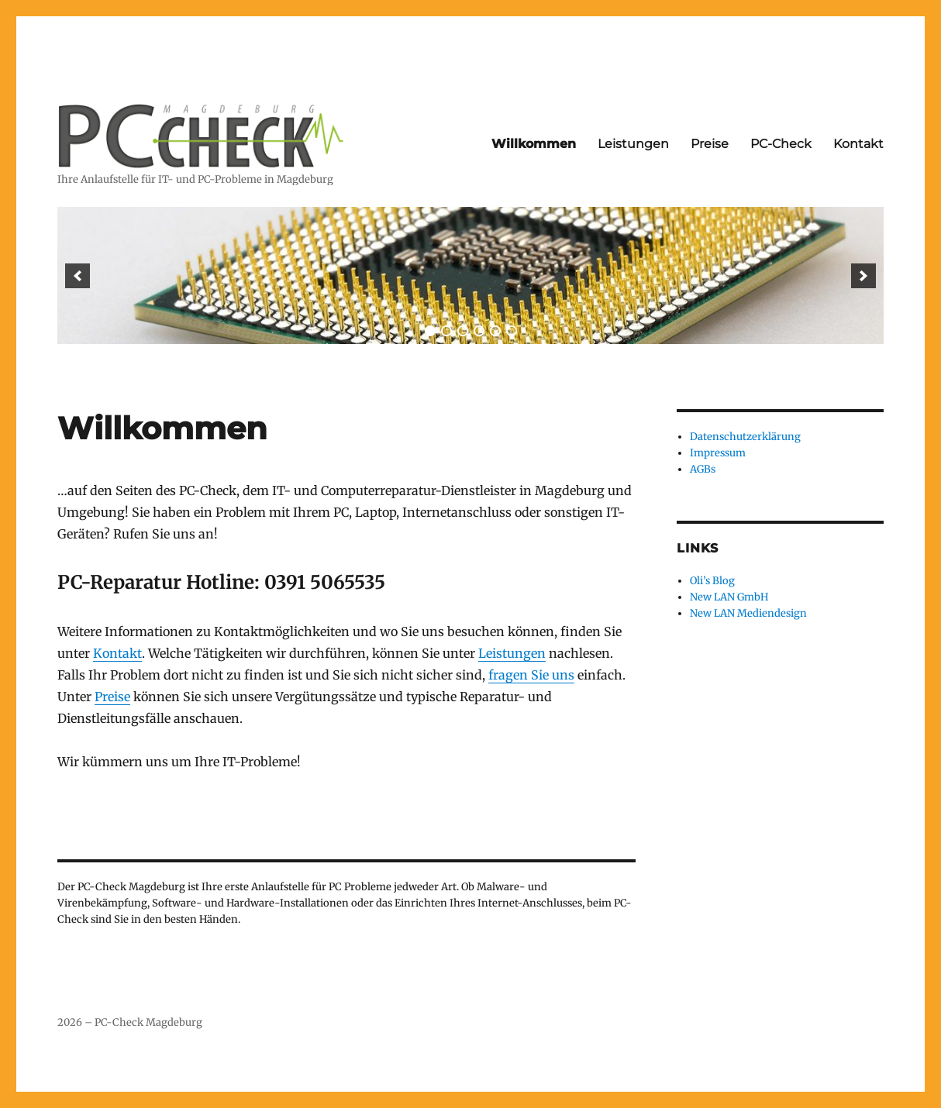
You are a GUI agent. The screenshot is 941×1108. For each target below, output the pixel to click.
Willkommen (533, 143)
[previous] (77, 275)
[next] (863, 275)
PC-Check (781, 143)
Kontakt (858, 143)
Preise (710, 143)
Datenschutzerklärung (745, 436)
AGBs (702, 469)
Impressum (718, 452)
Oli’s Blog (712, 580)
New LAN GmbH (729, 597)
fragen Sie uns (531, 675)
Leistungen (633, 143)
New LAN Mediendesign (748, 613)
